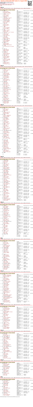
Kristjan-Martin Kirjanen (10, 46)
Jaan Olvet (10, 141)
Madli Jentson (10, 276)
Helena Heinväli (10, 320)
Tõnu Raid (10, 249)
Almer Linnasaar (10, 38)
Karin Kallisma (10, 300)
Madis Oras (10, 214)
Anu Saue (10, 357)
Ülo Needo (10, 215)
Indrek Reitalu (10, 199)
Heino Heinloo (10, 267)
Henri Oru (10, 25)
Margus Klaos (10, 101)
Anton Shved (10, 11)
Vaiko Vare (10, 52)
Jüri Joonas (10, 15)
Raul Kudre (10, 109)
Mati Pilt (10, 219)
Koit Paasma (10, 206)
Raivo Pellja (10, 128)
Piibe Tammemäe (10, 327)
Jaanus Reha (10, 160)
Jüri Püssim (10, 248)
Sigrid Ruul (10, 324)
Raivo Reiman (10, 124)
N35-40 (6, 4)
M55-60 (2, 202)
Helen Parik (10, 291)
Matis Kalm (10, 60)
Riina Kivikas (10, 382)
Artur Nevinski (10, 85)
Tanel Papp (10, 34)
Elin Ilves (10, 353)
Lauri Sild (10, 70)
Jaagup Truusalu (10, 69)
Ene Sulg (10, 375)
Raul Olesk (10, 170)
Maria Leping (10, 289)
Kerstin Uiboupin (10, 317)
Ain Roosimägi (10, 76)
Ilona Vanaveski (10, 392)
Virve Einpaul (10, 345)
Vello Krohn (10, 250)
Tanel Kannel (10, 143)
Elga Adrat (10, 387)
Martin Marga (10, 102)
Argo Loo (10, 129)
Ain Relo (10, 269)
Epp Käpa (10, 340)
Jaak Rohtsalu (10, 174)
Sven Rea (10, 125)
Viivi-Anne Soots (10, 339)
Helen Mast (10, 356)
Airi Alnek (10, 347)
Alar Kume (10, 86)
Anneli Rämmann (10, 337)
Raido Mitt (10, 88)
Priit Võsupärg (10, 21)
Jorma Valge (10, 28)
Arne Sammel (10, 118)
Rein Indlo (10, 261)
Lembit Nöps (10, 213)
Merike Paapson (10, 350)
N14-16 (1, 4)
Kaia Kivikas (10, 314)
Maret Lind (10, 31)
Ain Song (10, 229)
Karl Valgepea (10, 246)
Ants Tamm (10, 233)
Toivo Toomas (10, 196)
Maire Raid (10, 384)
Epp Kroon (10, 381)
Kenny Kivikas (10, 73)
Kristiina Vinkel (10, 281)
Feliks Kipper (10, 252)
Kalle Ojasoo (10, 171)
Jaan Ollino (10, 228)
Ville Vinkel (10, 134)
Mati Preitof (10, 167)
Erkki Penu (10, 135)
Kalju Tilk (10, 242)
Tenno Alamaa (10, 121)
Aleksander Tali (10, 18)
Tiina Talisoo (10, 373)
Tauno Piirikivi (10, 183)
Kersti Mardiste (10, 394)
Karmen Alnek (10, 318)
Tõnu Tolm (10, 222)
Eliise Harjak (10, 301)
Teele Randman (10, 284)
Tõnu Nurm (10, 217)
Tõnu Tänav (10, 184)
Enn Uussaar (10, 243)
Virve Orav (10, 385)
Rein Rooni (10, 122)
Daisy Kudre (10, 278)
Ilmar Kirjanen (10, 193)
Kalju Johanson (10, 265)
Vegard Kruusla (10, 93)
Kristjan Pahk (10, 98)
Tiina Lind (10, 315)
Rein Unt (10, 232)
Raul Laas (10, 189)
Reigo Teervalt (10, 62)
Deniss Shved (10, 43)
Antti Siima (10, 90)
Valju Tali (10, 262)
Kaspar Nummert (10, 30)
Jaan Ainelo (10, 180)
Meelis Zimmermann (10, 115)
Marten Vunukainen (10, 89)
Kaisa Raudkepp (10, 279)
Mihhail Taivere (10, 259)
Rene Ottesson (10, 119)
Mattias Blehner (10, 53)
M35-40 (2, 104)
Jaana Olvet (10, 286)
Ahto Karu (10, 186)
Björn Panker (10, 79)
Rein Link (10, 92)
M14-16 (2, 7)
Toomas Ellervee (10, 181)
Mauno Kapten (10, 57)
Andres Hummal (10, 142)
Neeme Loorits (10, 116)
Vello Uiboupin (10, 132)
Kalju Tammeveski (10, 198)
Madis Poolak (10, 50)
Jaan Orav (10, 226)
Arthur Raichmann (10, 151)
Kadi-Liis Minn (10, 323)
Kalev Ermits (10, 16)
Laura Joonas (10, 33)
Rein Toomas (10, 197)
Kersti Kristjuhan (10, 358)
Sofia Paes (10, 294)
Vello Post (10, 161)
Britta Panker (10, 311)
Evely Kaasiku (10, 325)
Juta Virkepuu (10, 395)
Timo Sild (10, 71)
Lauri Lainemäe (10, 27)
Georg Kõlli (10, 37)
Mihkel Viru (10, 96)
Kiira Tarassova (10, 388)
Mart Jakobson (10, 137)
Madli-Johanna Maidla (10, 297)
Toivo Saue (10, 200)
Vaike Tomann (10, 370)
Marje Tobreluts (10, 367)
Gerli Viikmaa (10, 282)
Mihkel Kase (10, 63)
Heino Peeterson (10, 245)
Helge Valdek (10, 364)
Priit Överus (10, 147)
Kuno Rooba (10, 140)
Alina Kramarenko (10, 295)
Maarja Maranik (10, 292)
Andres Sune (10, 173)
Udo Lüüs (10, 179)
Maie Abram (10, 390)
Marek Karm (10, 82)
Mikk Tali (10, 83)
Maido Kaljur (10, 168)
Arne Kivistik (10, 255)
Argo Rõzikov (10, 49)
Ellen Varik (10, 354)
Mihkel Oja (10, 51)
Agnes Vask (10, 312)
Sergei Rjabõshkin (10, 13)
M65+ (2, 238)
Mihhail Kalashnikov (10, 44)
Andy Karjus (10, 131)
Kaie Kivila (10, 391)
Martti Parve (10, 195)
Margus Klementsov (10, 148)
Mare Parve (10, 341)
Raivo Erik (10, 145)
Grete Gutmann (10, 309)
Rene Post (10, 22)
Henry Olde (10, 99)
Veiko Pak (10, 144)
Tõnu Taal (10, 187)
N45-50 (9, 4)
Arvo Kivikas (10, 212)
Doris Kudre (10, 287)
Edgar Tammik (10, 251)
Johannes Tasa (10, 210)
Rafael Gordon (10, 220)
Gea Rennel (10, 365)
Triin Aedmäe (10, 322)
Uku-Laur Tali (10, 19)
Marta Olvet (10, 285)
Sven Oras (10, 80)
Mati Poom (10, 225)
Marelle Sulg (10, 328)
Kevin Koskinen (10, 35)
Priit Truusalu (10, 178)
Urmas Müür (10, 207)
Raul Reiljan (10, 87)
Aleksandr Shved (10, 12)
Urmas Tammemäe (10, 123)
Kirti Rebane (10, 338)
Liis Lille (10, 393)
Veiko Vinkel (10, 54)
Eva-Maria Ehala (10, 308)
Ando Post (10, 162)
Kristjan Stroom (10, 138)
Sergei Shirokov (10, 112)
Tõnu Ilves (10, 164)
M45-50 (2, 156)
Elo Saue (10, 334)
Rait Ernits (10, 24)
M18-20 (2, 65)
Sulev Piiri (10, 266)
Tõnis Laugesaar (10, 40)
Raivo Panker (10, 126)
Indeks (1, 5)
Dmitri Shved (10, 113)
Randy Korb (10, 110)
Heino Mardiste (10, 256)
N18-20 (4, 4)
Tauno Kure (10, 177)
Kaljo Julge (10, 165)
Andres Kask (10, 41)
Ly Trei (10, 321)
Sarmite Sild (10, 348)
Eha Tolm (10, 374)
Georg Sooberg (10, 223)
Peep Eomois (10, 192)
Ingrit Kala (10, 342)
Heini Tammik (10, 176)
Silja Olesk (10, 298)
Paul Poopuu (10, 190)
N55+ (11, 4)
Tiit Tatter (10, 231)
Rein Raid (10, 258)
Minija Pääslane (10, 335)
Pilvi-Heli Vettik (10, 344)
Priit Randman (10, 77)
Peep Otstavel (10, 150)
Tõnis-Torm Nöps (10, 59)
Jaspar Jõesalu (10, 56)
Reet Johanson (10, 368)
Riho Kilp (10, 268)
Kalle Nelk (10, 209)
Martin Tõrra (10, 264)
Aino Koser (10, 371)
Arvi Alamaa (10, 95)
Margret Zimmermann (10, 275)
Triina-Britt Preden (10, 351)
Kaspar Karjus (10, 14)
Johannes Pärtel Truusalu (10, 32)
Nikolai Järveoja (10, 216)
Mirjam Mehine (10, 288)
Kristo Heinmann (10, 74)
